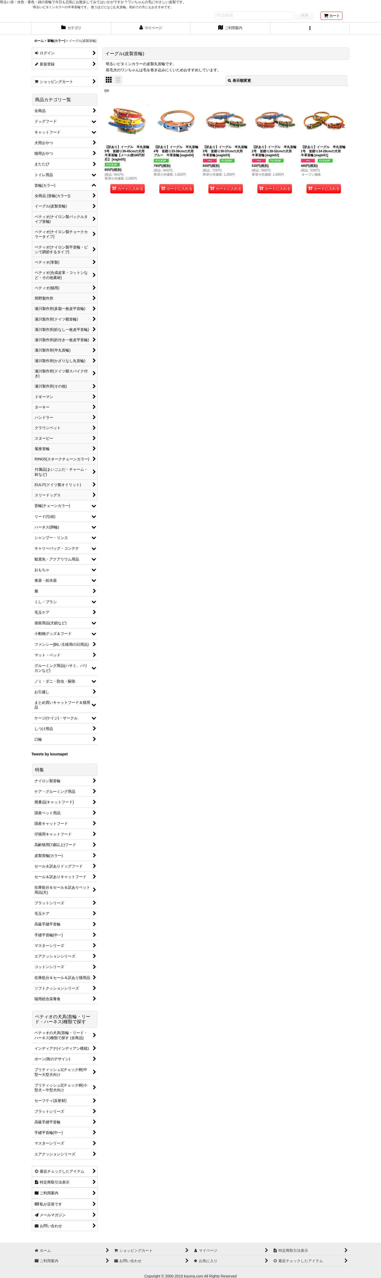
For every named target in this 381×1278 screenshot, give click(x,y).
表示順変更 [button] (239, 80)
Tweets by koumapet (50, 754)
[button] (310, 28)
